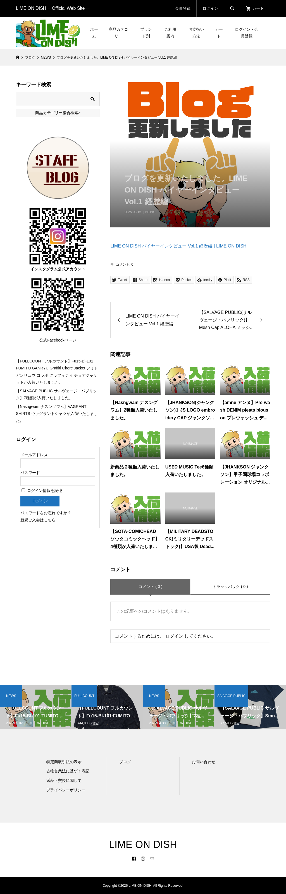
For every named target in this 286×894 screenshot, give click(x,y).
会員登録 (182, 8)
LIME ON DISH (143, 844)
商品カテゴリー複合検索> (57, 112)
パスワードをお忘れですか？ (45, 513)
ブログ (125, 762)
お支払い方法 (196, 32)
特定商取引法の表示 (64, 762)
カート (219, 32)
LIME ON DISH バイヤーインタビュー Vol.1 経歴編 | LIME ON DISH (178, 246)
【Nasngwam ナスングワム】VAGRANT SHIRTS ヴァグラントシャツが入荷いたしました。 (57, 413)
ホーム (94, 32)
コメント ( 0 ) (150, 586)
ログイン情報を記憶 (42, 490)
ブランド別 (146, 32)
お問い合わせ (203, 762)
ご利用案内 (170, 32)
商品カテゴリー (118, 32)
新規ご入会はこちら (38, 520)
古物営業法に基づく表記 (67, 771)
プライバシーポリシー (65, 790)
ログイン (210, 8)
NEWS (150, 212)
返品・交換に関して (64, 780)
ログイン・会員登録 (246, 32)
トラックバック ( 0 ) (230, 586)
